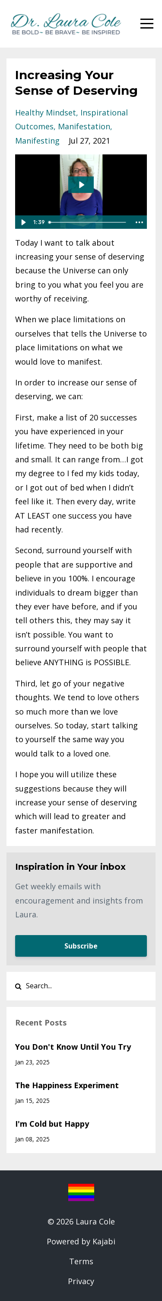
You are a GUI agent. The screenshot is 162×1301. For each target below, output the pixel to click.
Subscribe (81, 946)
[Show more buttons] (139, 222)
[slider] (88, 222)
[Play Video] (23, 222)
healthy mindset (45, 112)
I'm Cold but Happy (52, 1123)
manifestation (84, 126)
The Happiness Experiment (67, 1085)
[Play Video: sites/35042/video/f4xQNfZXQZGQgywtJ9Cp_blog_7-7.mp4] (81, 184)
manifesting (37, 140)
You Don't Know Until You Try (73, 1046)
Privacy (81, 1281)
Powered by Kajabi (81, 1241)
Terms (81, 1261)
